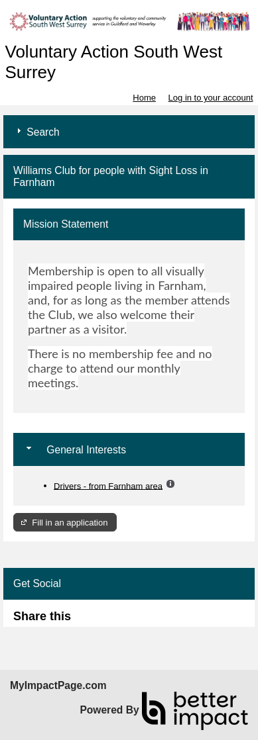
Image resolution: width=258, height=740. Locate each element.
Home (144, 98)
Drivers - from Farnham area (108, 485)
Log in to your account (210, 98)
